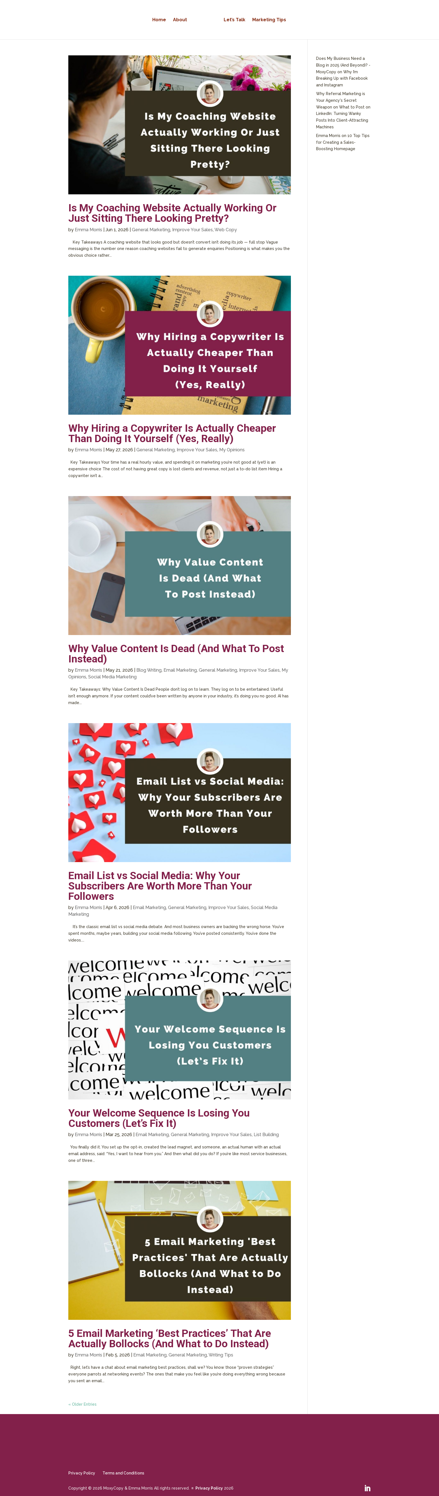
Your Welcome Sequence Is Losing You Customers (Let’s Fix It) (159, 1118)
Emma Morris (88, 229)
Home (161, 20)
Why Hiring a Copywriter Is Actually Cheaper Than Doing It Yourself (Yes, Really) (172, 433)
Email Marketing (180, 670)
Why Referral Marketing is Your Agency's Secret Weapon (340, 100)
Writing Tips (221, 1355)
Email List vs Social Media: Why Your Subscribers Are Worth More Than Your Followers (160, 886)
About (182, 20)
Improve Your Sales (192, 229)
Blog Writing (149, 670)
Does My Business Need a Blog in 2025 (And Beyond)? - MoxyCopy (343, 65)
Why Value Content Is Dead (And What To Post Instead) (176, 653)
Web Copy (225, 229)
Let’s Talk (232, 20)
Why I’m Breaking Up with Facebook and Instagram (342, 79)
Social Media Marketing (112, 676)
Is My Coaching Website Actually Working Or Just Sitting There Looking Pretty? (172, 213)
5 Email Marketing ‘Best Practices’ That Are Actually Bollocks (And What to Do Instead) (169, 1338)
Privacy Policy (81, 1473)
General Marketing (151, 229)
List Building (266, 1134)
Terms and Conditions (123, 1473)
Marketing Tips (267, 20)
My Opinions (232, 449)
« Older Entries (82, 1404)
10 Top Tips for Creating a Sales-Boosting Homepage (343, 142)
